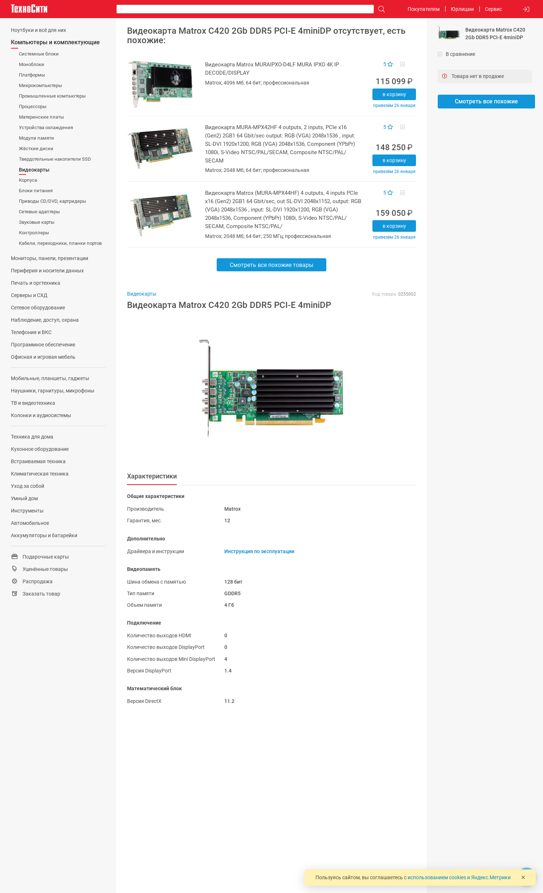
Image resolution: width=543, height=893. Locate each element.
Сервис (493, 9)
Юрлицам (462, 9)
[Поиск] (380, 9)
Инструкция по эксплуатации (259, 551)
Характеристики (152, 476)
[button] (268, 388)
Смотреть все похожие (486, 101)
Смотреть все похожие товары (271, 265)
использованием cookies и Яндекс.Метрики (459, 877)
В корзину (394, 94)
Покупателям (424, 9)
